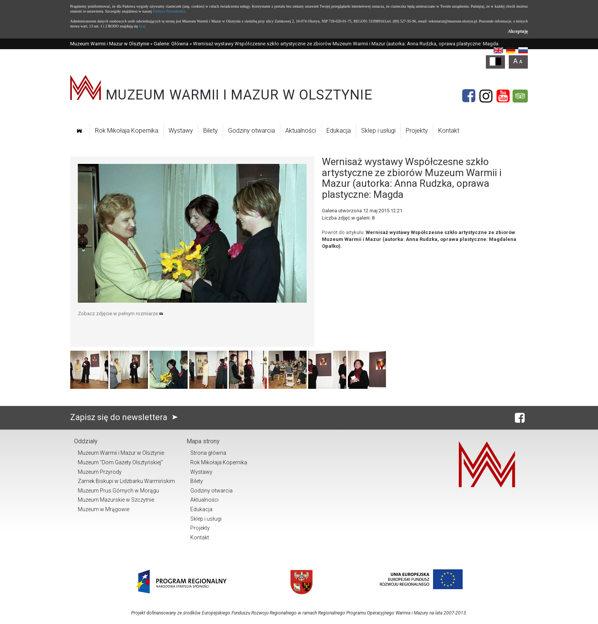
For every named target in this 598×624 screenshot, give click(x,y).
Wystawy (181, 130)
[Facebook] (468, 96)
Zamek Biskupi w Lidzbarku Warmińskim (126, 481)
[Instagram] (486, 96)
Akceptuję (518, 31)
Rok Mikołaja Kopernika (126, 130)
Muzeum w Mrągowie (103, 509)
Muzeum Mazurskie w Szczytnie (116, 500)
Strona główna (208, 453)
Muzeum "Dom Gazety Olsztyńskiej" (120, 462)
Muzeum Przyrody (100, 472)
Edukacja (338, 130)
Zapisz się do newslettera (125, 417)
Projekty (417, 130)
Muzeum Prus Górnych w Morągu (118, 491)
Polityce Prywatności (169, 11)
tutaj (142, 26)
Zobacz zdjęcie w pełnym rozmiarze (120, 313)
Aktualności (300, 130)
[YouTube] (503, 96)
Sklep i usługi (378, 130)
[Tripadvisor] (520, 96)
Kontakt (448, 130)
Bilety (210, 130)
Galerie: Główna (171, 44)
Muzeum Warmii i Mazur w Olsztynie (109, 44)
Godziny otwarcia (251, 130)
